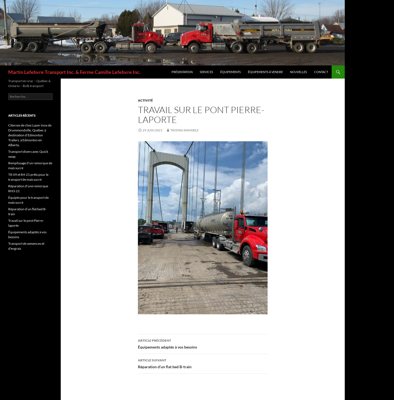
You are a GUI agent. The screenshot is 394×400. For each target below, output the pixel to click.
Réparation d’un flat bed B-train (203, 363)
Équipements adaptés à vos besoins (203, 343)
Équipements (230, 72)
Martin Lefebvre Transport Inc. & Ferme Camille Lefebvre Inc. (74, 72)
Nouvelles (298, 72)
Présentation (182, 72)
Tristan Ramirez (184, 130)
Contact (321, 72)
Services (206, 72)
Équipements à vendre (265, 72)
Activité (145, 100)
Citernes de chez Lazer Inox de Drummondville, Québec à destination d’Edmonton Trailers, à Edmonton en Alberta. (29, 135)
